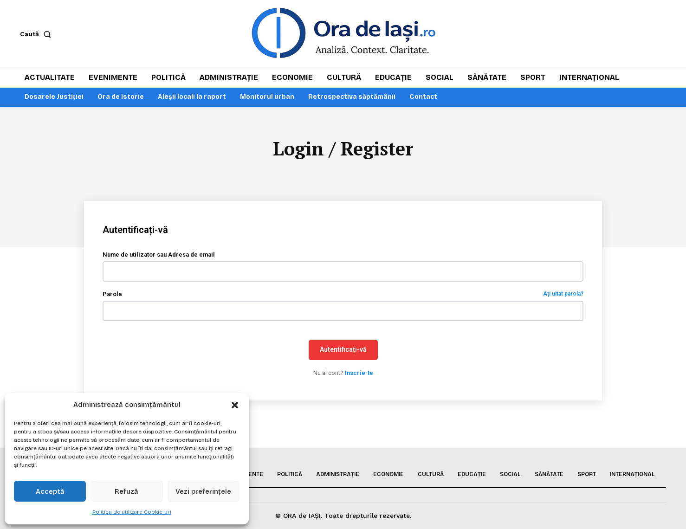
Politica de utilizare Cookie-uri (131, 512)
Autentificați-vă (343, 350)
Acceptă (50, 491)
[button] (234, 405)
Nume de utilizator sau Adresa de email (159, 255)
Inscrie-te (359, 373)
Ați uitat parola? (563, 295)
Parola (343, 295)
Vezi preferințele (203, 491)
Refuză (126, 491)
